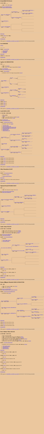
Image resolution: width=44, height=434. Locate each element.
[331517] (21, 77)
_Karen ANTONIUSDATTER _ (5, 100)
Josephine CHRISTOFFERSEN (7, 7)
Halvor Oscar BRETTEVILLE (6, 6)
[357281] (25, 370)
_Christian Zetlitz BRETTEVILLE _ (28, 10)
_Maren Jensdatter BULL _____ (27, 152)
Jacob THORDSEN (5, 73)
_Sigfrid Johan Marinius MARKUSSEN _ (7, 213)
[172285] (17, 125)
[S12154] (4, 290)
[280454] (19, 248)
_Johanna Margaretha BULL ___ (27, 145)
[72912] (16, 308)
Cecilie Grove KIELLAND (7, 135)
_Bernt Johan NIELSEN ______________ (18, 262)
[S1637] (4, 171)
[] (1, 40)
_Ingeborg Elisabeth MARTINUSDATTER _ (32, 264)
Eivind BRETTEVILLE (5, 23)
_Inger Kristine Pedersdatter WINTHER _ (24, 341)
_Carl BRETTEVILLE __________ (16, 12)
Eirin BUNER (5, 56)
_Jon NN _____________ (22, 102)
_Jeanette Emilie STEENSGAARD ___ (28, 13)
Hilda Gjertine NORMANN (6, 205)
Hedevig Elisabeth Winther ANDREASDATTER (9, 311)
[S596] (4, 192)
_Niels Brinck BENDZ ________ (27, 156)
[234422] (10, 5)
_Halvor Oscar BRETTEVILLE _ (6, 15)
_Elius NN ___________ (22, 95)
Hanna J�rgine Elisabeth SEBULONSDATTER (8, 331)
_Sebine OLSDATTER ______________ (37, 322)
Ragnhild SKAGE (5, 373)
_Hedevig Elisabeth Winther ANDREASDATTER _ (8, 338)
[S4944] (4, 40)
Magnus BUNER (5, 55)
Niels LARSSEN (6, 75)
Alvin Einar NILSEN (6, 258)
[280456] (18, 250)
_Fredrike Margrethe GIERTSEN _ (15, 164)
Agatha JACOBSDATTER (5, 93)
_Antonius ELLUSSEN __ (14, 97)
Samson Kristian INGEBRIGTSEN (9, 313)
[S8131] (4, 394)
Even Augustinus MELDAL (8, 186)
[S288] (4, 110)
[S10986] (4, 297)
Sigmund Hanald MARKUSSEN (6, 221)
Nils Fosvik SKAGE (6, 374)
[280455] (19, 249)
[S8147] (4, 391)
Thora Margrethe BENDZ (6, 129)
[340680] (11, 132)
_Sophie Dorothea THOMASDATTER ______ (32, 271)
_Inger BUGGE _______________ (27, 159)
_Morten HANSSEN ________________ (37, 333)
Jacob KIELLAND (5, 128)
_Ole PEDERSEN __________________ (37, 318)
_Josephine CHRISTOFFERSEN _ (6, 30)
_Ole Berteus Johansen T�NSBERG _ (30, 208)
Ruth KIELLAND (5, 138)
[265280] (22, 363)
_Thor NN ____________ (14, 82)
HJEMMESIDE (2, 43)
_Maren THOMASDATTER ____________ (37, 336)
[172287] (3, 124)
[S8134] (4, 384)
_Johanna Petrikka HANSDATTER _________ (24, 327)
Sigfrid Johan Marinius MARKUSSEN (8, 204)
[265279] (21, 362)
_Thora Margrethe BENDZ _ (5, 161)
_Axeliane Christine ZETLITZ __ (15, 150)
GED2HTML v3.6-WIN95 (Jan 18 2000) (12, 45)
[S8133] (4, 381)
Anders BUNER (6, 53)
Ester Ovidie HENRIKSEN (8, 254)
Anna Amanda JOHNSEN (6, 252)
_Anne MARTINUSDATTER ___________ (30, 211)
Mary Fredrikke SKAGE (6, 372)
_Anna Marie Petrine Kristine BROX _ (18, 269)
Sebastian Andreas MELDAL (7, 189)
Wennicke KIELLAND (6, 139)
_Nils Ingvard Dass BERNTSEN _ (6, 266)
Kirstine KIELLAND (6, 137)
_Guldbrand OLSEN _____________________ (24, 320)
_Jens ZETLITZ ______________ (27, 148)
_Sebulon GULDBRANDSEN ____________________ (8, 323)
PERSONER (2, 38)
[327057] (9, 315)
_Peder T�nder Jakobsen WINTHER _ (37, 340)
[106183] (19, 71)
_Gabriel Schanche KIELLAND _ (27, 141)
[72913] (9, 309)
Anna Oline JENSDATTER (8, 368)
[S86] (4, 348)
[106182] (8, 70)
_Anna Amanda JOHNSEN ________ (6, 280)
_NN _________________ (14, 89)
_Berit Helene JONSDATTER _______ (37, 343)
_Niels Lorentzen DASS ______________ (32, 261)
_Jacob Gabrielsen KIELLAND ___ (15, 143)
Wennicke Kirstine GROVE (8, 131)
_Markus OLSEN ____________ (19, 210)
